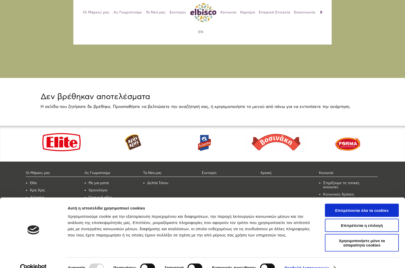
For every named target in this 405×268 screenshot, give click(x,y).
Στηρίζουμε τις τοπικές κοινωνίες (341, 185)
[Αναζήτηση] (323, 12)
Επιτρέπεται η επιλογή (362, 215)
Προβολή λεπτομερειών (307, 258)
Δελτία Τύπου (157, 183)
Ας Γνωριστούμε (127, 12)
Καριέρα (247, 12)
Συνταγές (177, 12)
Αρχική (265, 173)
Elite (33, 183)
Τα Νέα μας (156, 12)
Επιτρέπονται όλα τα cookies (361, 200)
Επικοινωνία (304, 12)
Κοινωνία (228, 12)
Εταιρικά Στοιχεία (274, 12)
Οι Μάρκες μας (96, 12)
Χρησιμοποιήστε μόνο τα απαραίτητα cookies (362, 232)
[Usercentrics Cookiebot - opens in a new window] (33, 258)
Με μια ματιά (99, 183)
